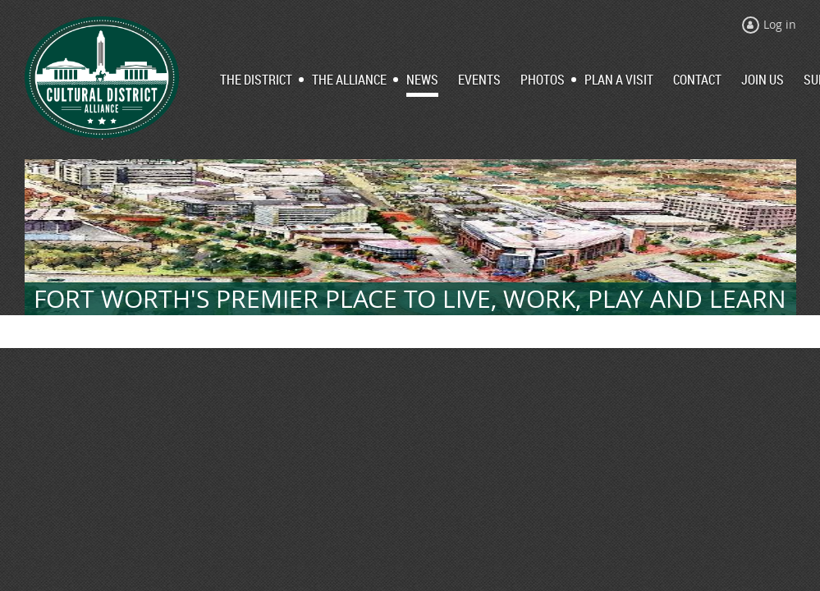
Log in (779, 24)
